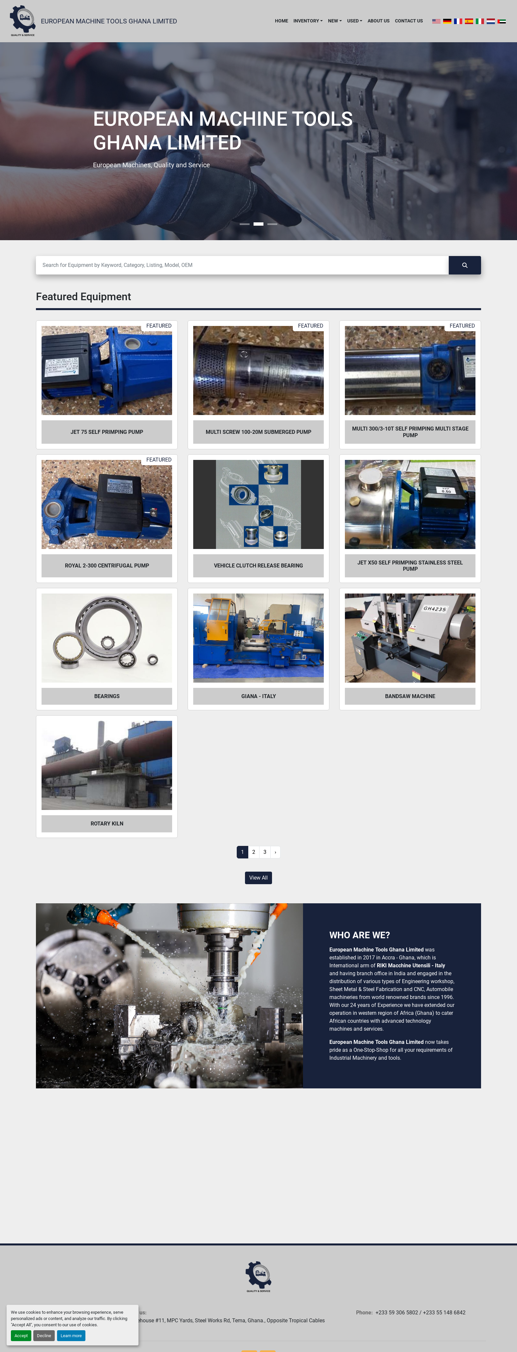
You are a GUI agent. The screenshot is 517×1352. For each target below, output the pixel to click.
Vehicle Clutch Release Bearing (258, 566)
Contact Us (409, 20)
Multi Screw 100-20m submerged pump (258, 432)
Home (281, 20)
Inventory (306, 20)
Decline (44, 1335)
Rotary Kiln (107, 824)
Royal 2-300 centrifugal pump (107, 566)
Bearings (107, 696)
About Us (379, 20)
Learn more (71, 1335)
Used (353, 20)
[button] (308, 20)
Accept (21, 1335)
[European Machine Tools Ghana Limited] (258, 1277)
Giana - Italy (258, 696)
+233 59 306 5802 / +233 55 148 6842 (421, 1312)
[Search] (242, 265)
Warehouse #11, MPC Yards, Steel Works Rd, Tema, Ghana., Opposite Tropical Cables (226, 1320)
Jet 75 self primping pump (107, 432)
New (333, 20)
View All (258, 878)
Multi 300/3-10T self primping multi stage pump (410, 432)
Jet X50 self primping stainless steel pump (410, 566)
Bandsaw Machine (410, 696)
